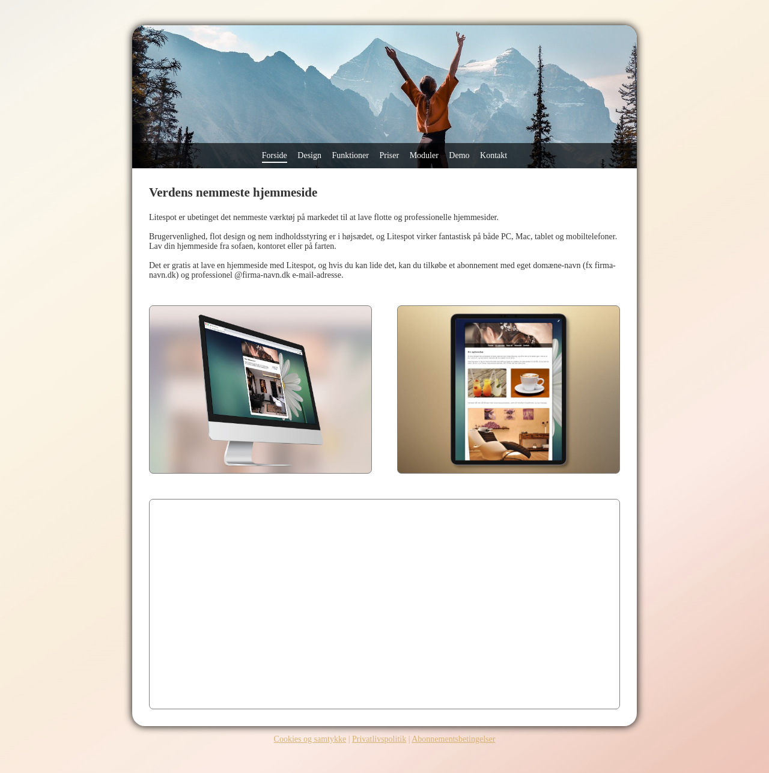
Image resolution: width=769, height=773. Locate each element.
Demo (459, 155)
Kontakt (493, 155)
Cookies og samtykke (310, 739)
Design (309, 155)
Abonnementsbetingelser (453, 739)
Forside (274, 155)
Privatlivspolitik (379, 739)
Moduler (424, 155)
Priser (389, 155)
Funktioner (350, 155)
